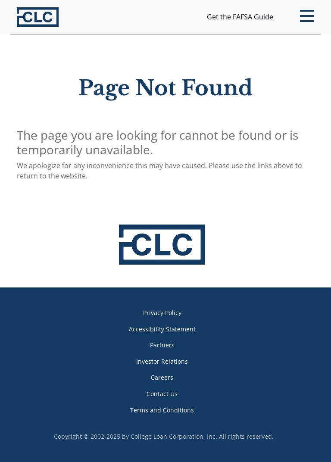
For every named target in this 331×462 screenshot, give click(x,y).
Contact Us (162, 394)
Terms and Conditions (162, 410)
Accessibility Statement (162, 329)
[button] (306, 17)
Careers (162, 377)
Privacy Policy (162, 313)
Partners (162, 345)
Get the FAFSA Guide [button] (240, 17)
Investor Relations (162, 361)
